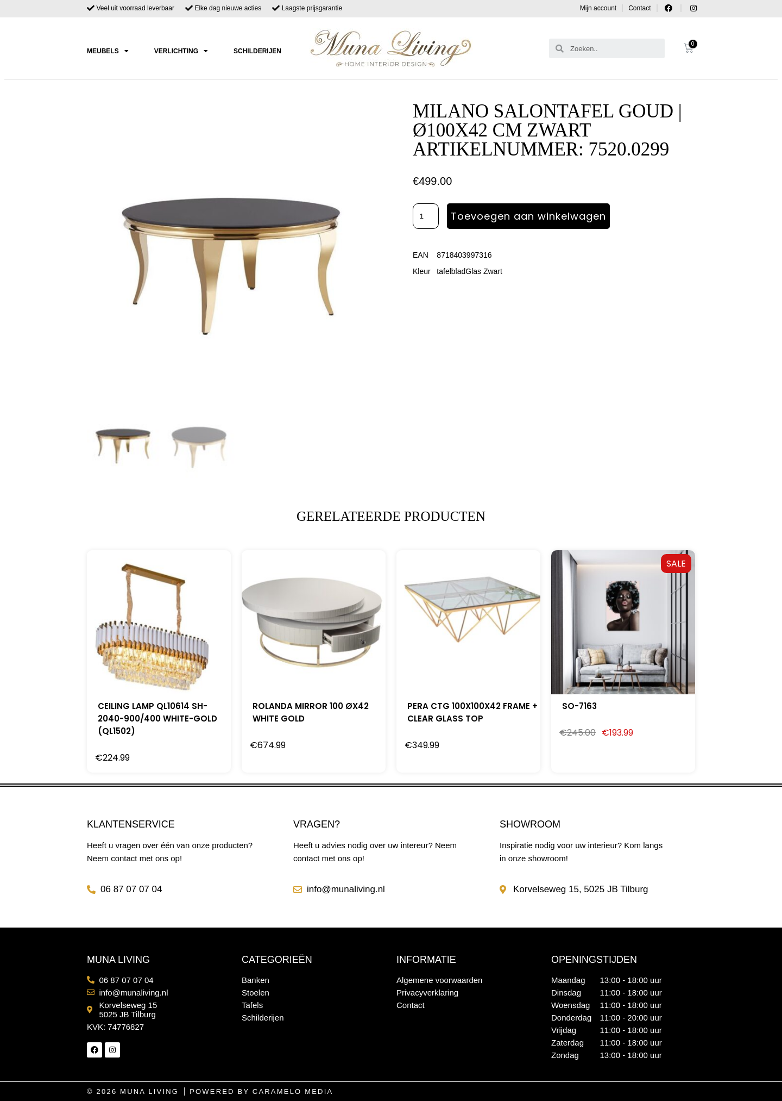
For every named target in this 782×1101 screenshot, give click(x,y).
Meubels (108, 51)
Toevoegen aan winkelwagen (528, 216)
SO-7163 (579, 706)
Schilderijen (257, 51)
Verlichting (181, 51)
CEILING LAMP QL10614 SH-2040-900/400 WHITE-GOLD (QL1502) (157, 718)
